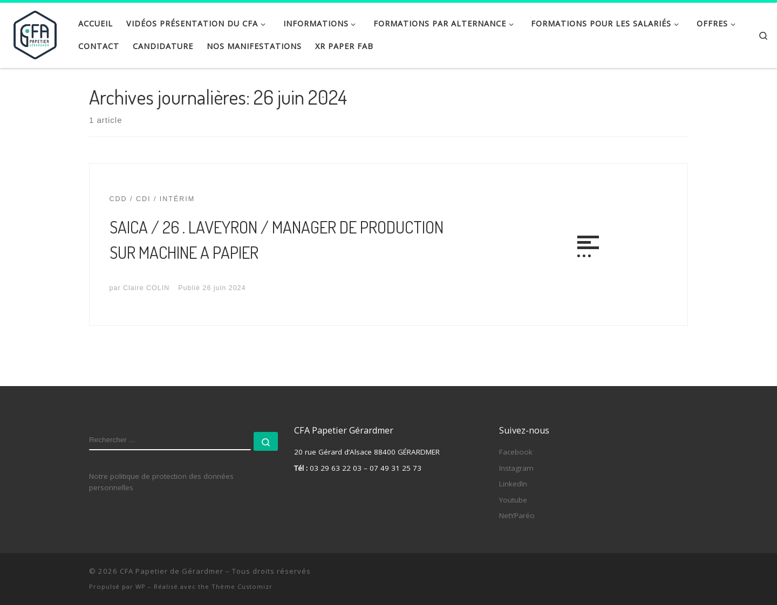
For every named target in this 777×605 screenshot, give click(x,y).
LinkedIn (513, 484)
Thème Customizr (242, 586)
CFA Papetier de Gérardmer (171, 571)
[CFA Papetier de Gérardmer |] (35, 32)
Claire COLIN (146, 288)
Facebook (516, 452)
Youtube (513, 500)
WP (140, 586)
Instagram (516, 468)
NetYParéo (517, 515)
